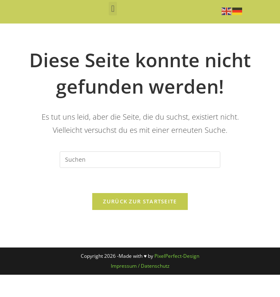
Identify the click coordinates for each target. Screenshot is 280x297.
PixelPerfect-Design (176, 255)
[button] (113, 7)
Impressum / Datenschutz (140, 265)
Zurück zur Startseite (140, 201)
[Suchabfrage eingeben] (140, 159)
